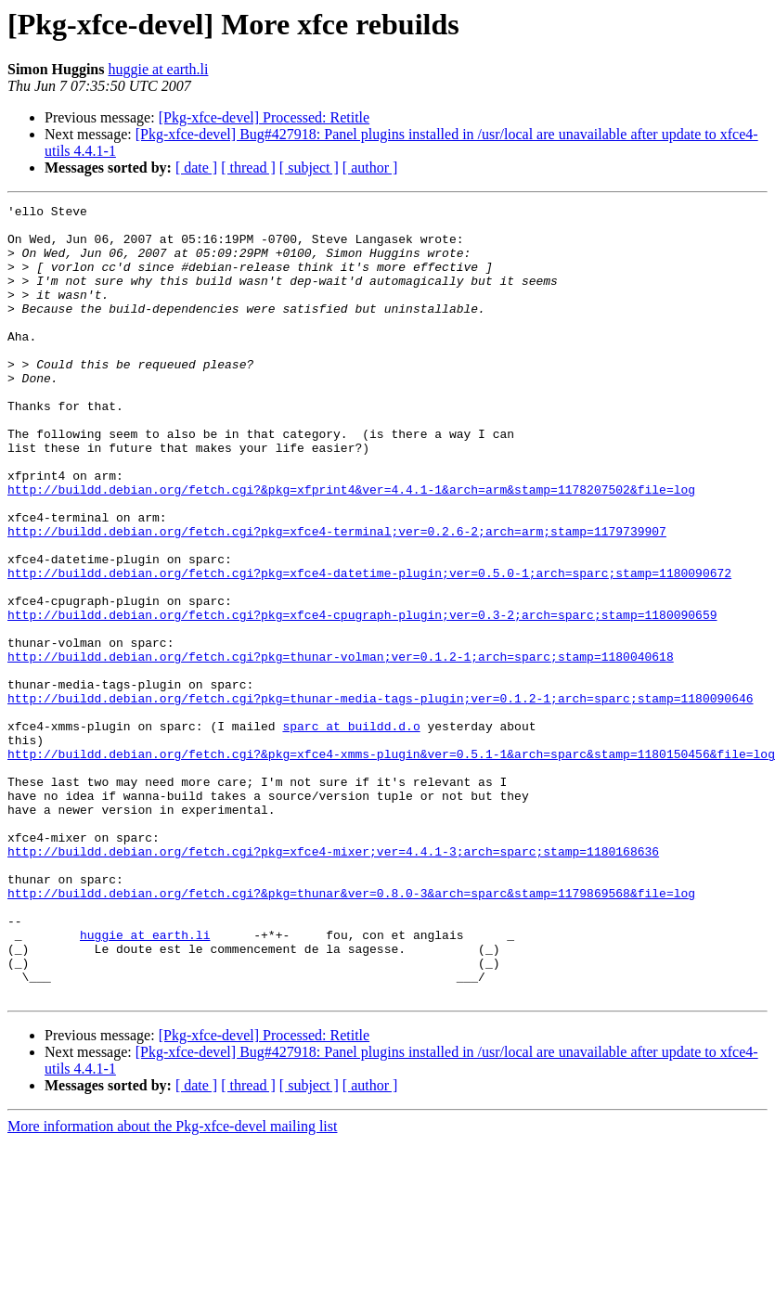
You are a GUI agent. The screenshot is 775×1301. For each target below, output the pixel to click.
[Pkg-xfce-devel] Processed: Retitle (264, 117)
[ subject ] (309, 167)
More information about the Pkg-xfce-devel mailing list (172, 1285)
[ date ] (196, 167)
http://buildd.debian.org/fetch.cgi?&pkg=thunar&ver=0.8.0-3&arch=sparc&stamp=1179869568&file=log (351, 1032)
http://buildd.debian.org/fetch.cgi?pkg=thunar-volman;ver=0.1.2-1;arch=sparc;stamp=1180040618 (340, 748)
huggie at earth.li (158, 69)
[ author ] (370, 167)
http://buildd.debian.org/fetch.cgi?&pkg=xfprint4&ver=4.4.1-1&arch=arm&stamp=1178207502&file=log (351, 547)
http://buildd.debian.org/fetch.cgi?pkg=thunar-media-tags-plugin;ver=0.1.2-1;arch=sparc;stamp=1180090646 (380, 798)
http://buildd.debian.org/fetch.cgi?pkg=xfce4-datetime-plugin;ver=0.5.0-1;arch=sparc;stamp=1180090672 (369, 647)
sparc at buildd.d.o (351, 831)
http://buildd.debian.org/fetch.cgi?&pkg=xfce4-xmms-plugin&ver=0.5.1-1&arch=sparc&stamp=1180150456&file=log (391, 865)
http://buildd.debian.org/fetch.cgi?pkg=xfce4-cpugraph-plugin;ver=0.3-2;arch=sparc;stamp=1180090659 (362, 697)
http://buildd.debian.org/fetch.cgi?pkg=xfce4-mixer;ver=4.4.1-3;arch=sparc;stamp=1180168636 (333, 981)
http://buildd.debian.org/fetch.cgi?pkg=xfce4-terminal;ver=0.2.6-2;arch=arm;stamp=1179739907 (336, 597)
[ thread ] (248, 167)
